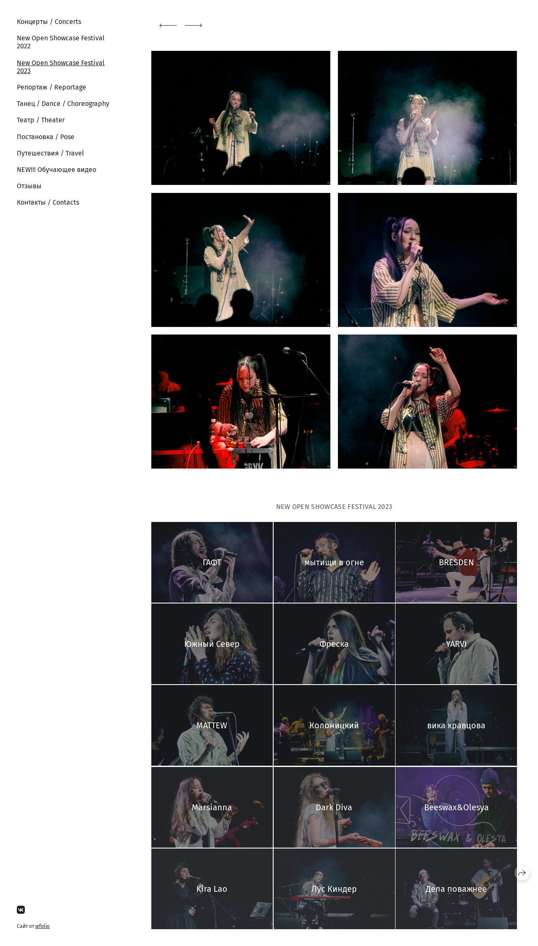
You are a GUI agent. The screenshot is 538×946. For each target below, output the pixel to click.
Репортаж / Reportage (51, 87)
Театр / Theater (41, 120)
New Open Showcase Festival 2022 (61, 42)
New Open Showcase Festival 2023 (61, 67)
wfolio (42, 926)
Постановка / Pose (45, 137)
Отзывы (29, 186)
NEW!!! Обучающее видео (56, 170)
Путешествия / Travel (50, 153)
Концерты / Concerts (49, 22)
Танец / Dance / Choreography (63, 104)
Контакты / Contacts (48, 202)
